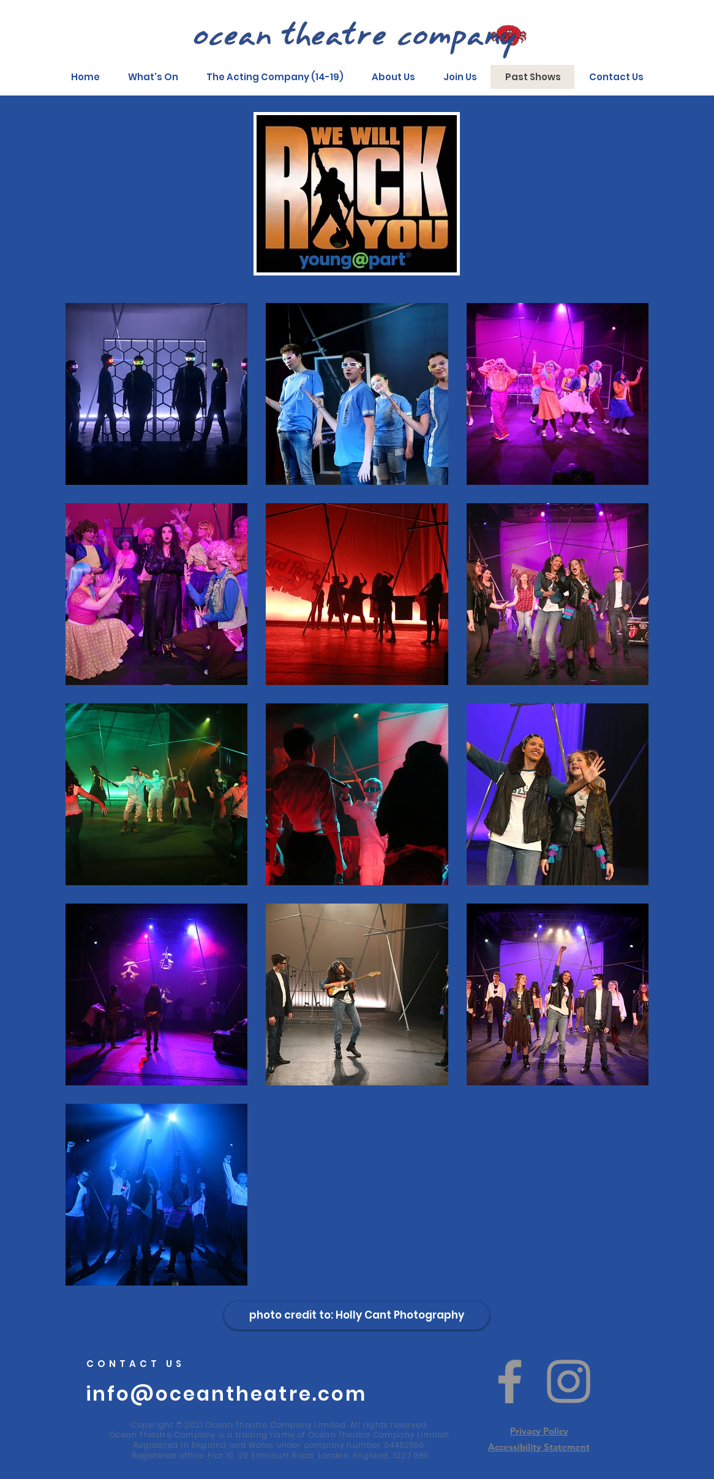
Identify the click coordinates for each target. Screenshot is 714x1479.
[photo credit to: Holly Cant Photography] (356, 1315)
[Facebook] (510, 1381)
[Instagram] (568, 1381)
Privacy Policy (539, 1431)
